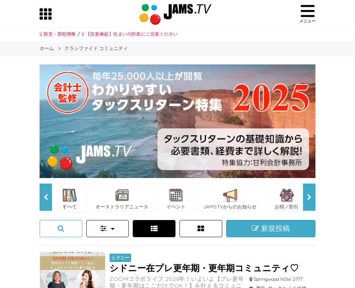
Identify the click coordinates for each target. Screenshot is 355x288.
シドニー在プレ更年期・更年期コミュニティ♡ (204, 267)
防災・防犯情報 (58, 34)
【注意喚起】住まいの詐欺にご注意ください (130, 34)
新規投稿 (271, 228)
